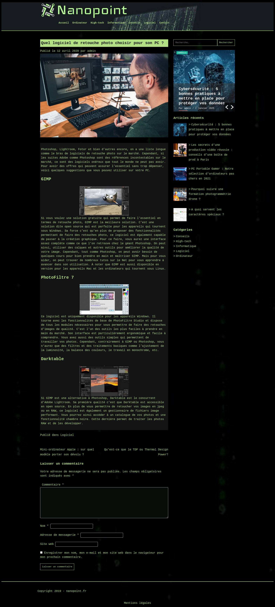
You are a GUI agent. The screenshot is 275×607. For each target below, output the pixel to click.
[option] (204, 80)
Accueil (64, 22)
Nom (44, 526)
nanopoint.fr (76, 591)
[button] (226, 107)
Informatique (116, 22)
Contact (164, 22)
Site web (47, 544)
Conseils (134, 22)
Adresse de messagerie (59, 535)
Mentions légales (137, 603)
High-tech (97, 22)
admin (91, 51)
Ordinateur (79, 22)
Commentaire (53, 484)
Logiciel (150, 22)
